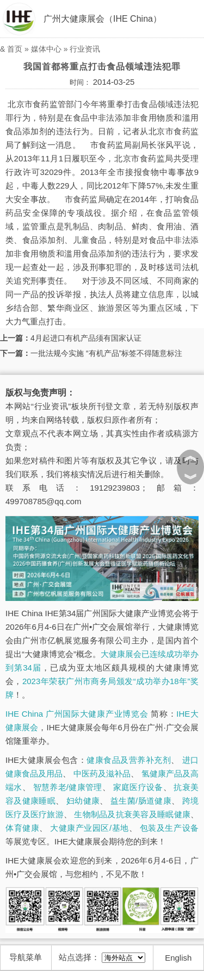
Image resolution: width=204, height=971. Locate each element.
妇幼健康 (83, 800)
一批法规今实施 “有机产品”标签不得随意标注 (106, 353)
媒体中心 (46, 49)
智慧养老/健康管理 (67, 787)
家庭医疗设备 (138, 787)
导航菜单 (25, 957)
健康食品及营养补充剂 (128, 760)
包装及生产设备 (169, 827)
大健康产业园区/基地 (89, 827)
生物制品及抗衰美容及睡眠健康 (132, 814)
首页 (14, 49)
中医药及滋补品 (102, 773)
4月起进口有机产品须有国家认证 (85, 338)
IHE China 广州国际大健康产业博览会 (76, 713)
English (178, 957)
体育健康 (22, 827)
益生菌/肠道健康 (140, 800)
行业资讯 (85, 49)
